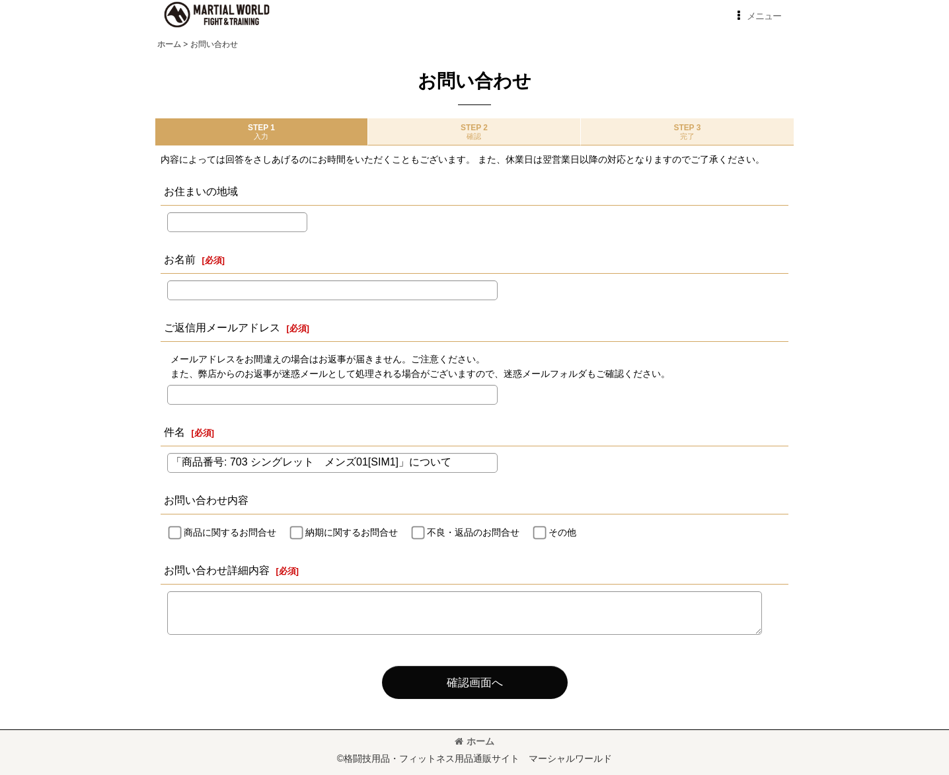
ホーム (474, 741)
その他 (562, 532)
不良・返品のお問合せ (473, 532)
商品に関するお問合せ (230, 532)
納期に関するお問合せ (351, 532)
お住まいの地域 (201, 191)
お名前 (180, 259)
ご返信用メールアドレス (222, 327)
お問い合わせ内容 (206, 500)
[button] (757, 16)
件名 (174, 432)
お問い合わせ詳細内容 (217, 570)
